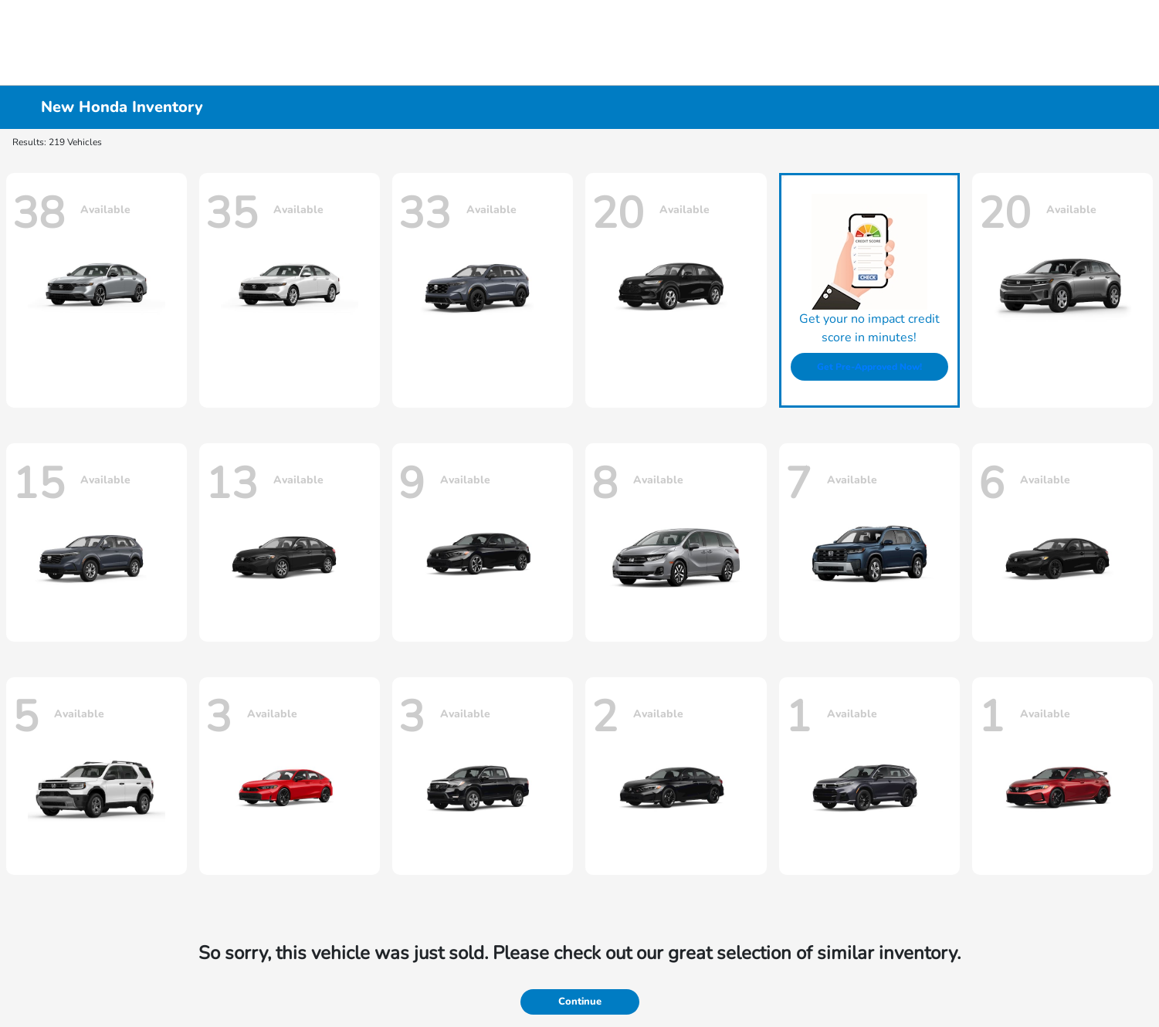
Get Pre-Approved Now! (869, 367)
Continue (580, 1001)
